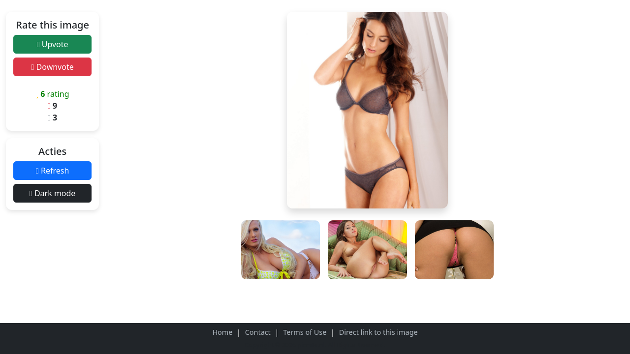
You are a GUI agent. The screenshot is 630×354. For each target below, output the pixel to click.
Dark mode (52, 193)
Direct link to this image (378, 332)
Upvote (52, 44)
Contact (258, 332)
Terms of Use (304, 332)
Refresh (52, 170)
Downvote (53, 66)
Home (222, 332)
